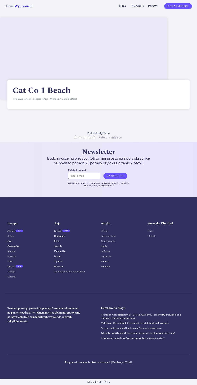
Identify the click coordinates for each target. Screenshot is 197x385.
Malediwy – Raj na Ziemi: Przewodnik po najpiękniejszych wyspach (135, 323)
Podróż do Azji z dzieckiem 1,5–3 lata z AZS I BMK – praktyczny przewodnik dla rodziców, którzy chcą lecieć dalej (141, 316)
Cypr (9, 241)
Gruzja (57, 230)
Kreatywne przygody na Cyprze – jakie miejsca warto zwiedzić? (133, 338)
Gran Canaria (108, 241)
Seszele (104, 261)
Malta (10, 261)
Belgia (10, 236)
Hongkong (59, 236)
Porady (152, 6)
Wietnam (59, 266)
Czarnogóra (13, 246)
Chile (150, 230)
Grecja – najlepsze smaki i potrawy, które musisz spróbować (131, 328)
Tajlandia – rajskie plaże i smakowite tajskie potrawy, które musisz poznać (138, 333)
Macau (57, 256)
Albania (11, 230)
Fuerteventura (108, 236)
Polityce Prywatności (103, 185)
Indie (56, 241)
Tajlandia (58, 261)
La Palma (105, 251)
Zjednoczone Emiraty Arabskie (69, 271)
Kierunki (136, 6)
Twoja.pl (19, 6)
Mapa (122, 6)
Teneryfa (105, 266)
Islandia (11, 251)
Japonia (58, 246)
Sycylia (10, 266)
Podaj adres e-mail (77, 170)
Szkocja (11, 271)
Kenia (104, 246)
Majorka (11, 256)
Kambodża (59, 251)
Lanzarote (106, 256)
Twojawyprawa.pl (17, 308)
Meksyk (151, 236)
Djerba (104, 230)
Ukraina (11, 276)
